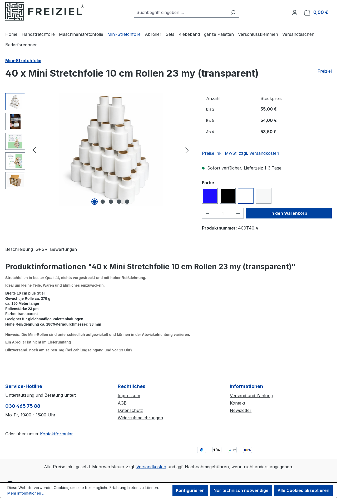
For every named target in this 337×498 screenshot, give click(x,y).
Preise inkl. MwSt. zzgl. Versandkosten (240, 153)
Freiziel (325, 71)
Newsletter (240, 410)
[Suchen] (233, 12)
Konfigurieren (190, 490)
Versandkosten (151, 466)
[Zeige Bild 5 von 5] (127, 202)
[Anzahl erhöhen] (238, 213)
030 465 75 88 (22, 406)
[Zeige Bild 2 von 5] (103, 202)
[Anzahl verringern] (207, 213)
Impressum (129, 395)
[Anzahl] (222, 213)
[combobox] (180, 12)
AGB (122, 403)
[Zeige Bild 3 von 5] (111, 202)
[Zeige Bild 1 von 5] (94, 202)
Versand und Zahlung (251, 395)
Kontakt (237, 403)
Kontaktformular (56, 433)
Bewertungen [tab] (63, 249)
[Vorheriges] (34, 149)
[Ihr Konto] (294, 12)
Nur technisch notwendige (241, 490)
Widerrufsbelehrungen (140, 417)
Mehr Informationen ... (25, 493)
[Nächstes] (187, 149)
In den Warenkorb (288, 213)
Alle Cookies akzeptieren (303, 490)
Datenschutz (130, 410)
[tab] (19, 249)
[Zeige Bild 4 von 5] (119, 202)
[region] (98, 149)
